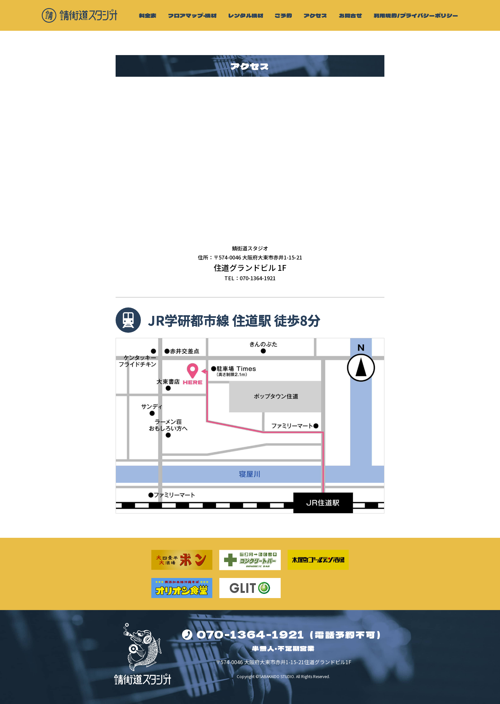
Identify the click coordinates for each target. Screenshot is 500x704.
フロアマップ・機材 (192, 15)
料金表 (147, 15)
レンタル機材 (245, 15)
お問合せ (350, 15)
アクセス (315, 15)
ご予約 (283, 15)
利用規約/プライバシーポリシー (416, 15)
